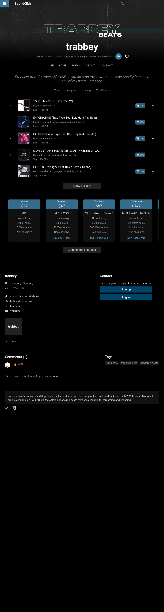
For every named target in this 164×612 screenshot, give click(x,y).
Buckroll (39, 515)
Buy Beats (71, 534)
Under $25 (114, 534)
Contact (106, 65)
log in (31, 373)
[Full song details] (154, 105)
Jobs (48, 591)
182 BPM (42, 110)
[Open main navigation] (4, 3)
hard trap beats (149, 359)
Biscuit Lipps (68, 515)
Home (63, 65)
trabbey (11, 273)
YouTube (15, 307)
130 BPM (42, 125)
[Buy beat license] (142, 105)
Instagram (16, 303)
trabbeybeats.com (21, 298)
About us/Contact (30, 591)
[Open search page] (160, 3)
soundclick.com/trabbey (24, 293)
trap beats (112, 359)
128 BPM (43, 173)
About (90, 65)
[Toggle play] (9, 105)
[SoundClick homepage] (23, 3)
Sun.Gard (125, 515)
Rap (34, 110)
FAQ (14, 591)
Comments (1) (16, 354)
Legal (94, 591)
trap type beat (129, 359)
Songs (76, 65)
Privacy (83, 591)
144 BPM (42, 141)
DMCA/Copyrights (65, 591)
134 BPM (43, 157)
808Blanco (96, 515)
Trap (34, 157)
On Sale (93, 534)
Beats (14, 284)
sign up (18, 373)
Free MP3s (49, 534)
